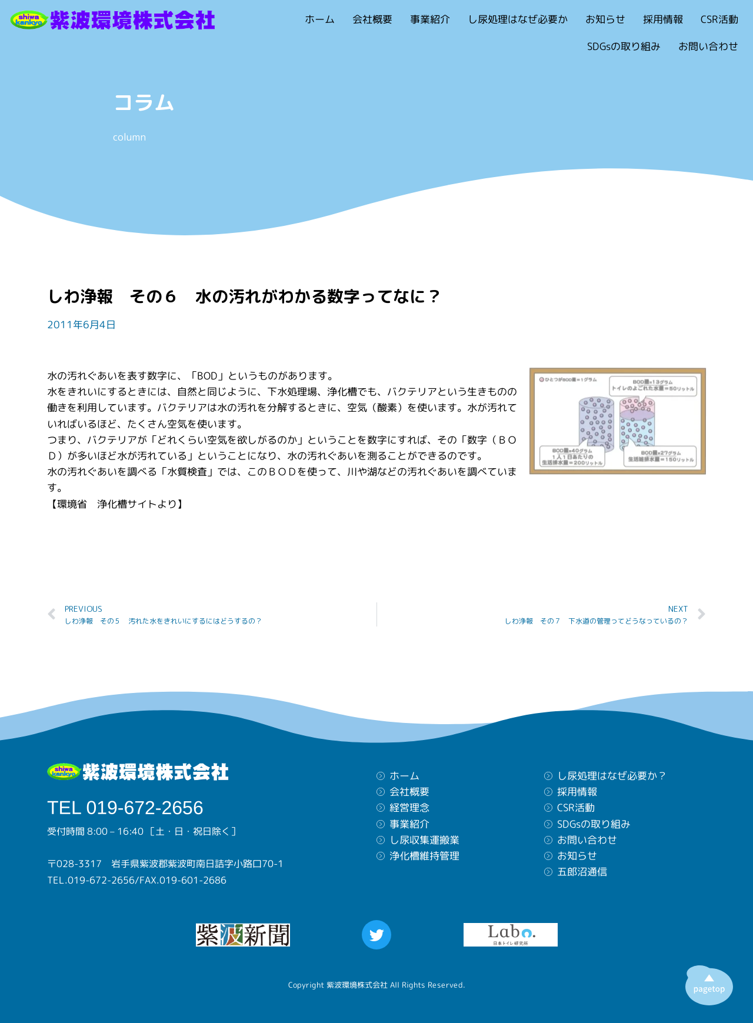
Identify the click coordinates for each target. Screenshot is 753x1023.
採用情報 (663, 19)
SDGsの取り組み (624, 46)
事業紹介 (430, 19)
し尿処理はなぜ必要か (518, 19)
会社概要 (372, 19)
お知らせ (605, 19)
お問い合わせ (708, 46)
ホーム (320, 19)
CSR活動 (719, 19)
